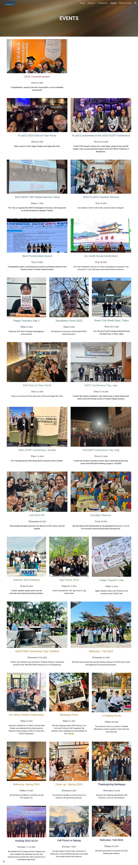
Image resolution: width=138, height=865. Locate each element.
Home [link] (82, 3)
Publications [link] (103, 3)
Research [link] (91, 3)
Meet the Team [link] (125, 3)
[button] (135, 3)
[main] (69, 18)
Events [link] (113, 3)
